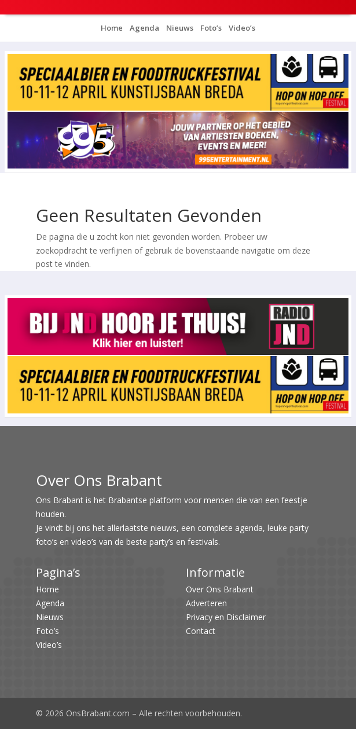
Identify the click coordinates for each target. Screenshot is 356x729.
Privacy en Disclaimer (226, 616)
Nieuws (178, 28)
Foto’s (210, 28)
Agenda (143, 28)
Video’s (241, 28)
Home (112, 28)
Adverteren (206, 603)
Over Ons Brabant (220, 589)
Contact (200, 630)
